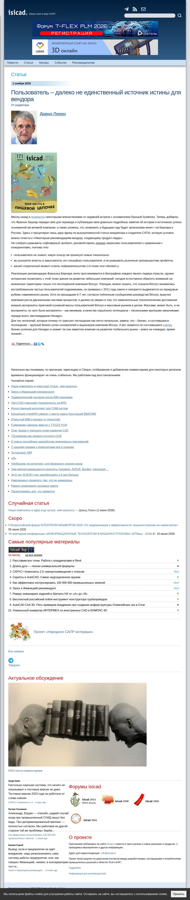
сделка (167, 325)
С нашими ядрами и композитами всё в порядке (42, 447)
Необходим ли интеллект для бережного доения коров (46, 463)
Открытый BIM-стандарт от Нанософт (36, 419)
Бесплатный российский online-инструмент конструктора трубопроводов (60, 599)
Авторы (44, 62)
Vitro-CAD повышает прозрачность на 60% (39, 403)
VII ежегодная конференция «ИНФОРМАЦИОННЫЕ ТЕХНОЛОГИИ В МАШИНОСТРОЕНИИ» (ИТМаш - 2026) (80, 533)
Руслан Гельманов (17, 809)
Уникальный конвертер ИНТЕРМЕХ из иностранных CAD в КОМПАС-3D (60, 610)
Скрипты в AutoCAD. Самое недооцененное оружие (46, 577)
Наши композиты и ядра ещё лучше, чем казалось (44, 386)
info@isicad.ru (108, 853)
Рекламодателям (83, 62)
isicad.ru (111, 844)
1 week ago (41, 838)
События (60, 62)
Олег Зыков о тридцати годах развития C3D (39, 430)
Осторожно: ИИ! (21, 452)
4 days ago (40, 802)
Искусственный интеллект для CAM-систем (39, 408)
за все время (33, 555)
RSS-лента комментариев (25, 770)
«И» (13, 458)
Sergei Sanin (14, 781)
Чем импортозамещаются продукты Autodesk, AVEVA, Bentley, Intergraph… (59, 469)
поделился (38, 217)
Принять (178, 894)
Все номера (16, 651)
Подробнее (75, 867)
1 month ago (51, 870)
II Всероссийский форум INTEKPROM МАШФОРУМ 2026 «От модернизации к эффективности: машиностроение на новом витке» (93, 525)
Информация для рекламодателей (87, 873)
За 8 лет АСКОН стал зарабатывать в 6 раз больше (44, 474)
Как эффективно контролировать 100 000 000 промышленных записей (59, 582)
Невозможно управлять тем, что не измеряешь (41, 480)
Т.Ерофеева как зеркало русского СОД (36, 436)
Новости (12, 62)
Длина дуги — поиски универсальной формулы (44, 566)
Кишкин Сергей (15, 845)
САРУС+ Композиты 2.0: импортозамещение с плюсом (48, 571)
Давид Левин (53, 113)
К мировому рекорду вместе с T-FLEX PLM (39, 425)
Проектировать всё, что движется (33, 491)
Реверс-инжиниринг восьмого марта (34, 486)
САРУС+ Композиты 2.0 (21, 802)
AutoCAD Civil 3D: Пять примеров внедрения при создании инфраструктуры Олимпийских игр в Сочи (79, 605)
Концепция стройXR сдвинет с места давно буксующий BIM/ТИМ (53, 414)
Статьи (28, 62)
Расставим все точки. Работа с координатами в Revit (47, 560)
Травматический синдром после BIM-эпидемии (41, 397)
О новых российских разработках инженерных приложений (49, 441)
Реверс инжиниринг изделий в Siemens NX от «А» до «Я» (50, 593)
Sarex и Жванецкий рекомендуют (32, 391)
